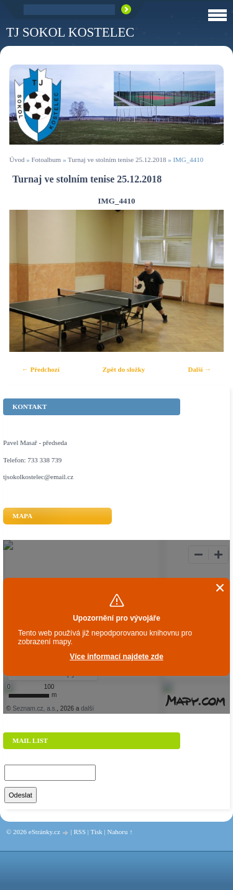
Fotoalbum (46, 159)
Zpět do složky (124, 369)
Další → (199, 369)
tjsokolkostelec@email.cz (38, 476)
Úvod (16, 159)
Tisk (97, 831)
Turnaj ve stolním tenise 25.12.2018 (117, 159)
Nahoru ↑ (119, 831)
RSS (79, 831)
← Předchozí (41, 369)
